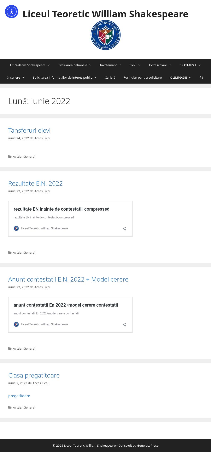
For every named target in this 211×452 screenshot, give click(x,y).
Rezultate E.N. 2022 (35, 183)
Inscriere (18, 77)
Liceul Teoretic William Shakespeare (105, 13)
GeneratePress (147, 445)
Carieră (110, 77)
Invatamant (112, 65)
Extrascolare (162, 65)
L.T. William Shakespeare (32, 65)
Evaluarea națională (77, 65)
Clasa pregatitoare (34, 375)
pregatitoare (19, 395)
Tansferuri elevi (29, 130)
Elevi (137, 65)
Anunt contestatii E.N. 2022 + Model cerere (68, 279)
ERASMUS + (192, 65)
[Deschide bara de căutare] (201, 77)
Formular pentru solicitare (143, 77)
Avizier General (24, 156)
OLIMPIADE (182, 77)
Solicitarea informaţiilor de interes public (67, 77)
